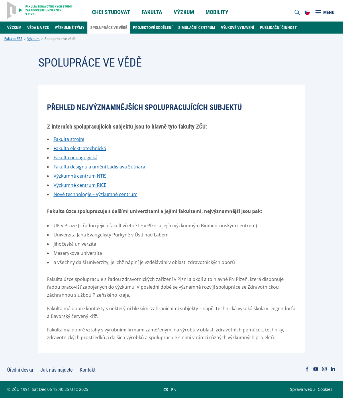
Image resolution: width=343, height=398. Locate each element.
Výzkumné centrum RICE (80, 185)
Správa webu (302, 389)
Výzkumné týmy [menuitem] (70, 27)
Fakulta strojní (69, 139)
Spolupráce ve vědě (60, 38)
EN (174, 389)
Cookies (325, 389)
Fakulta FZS (13, 38)
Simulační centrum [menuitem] (196, 27)
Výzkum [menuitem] (184, 12)
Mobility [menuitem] (216, 12)
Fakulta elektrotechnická (80, 148)
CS (165, 389)
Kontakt (87, 370)
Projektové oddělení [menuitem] (153, 27)
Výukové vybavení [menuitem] (237, 27)
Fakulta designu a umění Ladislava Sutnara (99, 167)
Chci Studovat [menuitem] (111, 12)
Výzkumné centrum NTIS (80, 176)
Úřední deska (20, 370)
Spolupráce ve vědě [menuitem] (108, 27)
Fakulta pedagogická (75, 157)
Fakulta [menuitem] (152, 12)
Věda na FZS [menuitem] (38, 27)
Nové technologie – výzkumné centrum (96, 194)
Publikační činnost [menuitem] (278, 27)
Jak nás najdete (56, 370)
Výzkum (33, 38)
